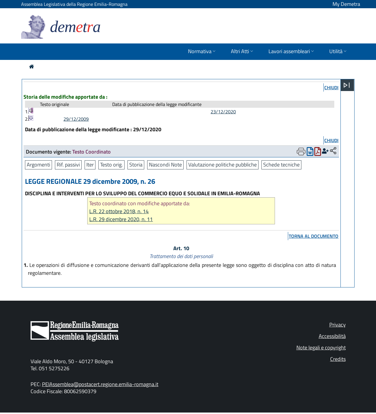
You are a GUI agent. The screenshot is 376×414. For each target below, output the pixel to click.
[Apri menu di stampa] (301, 151)
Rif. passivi (68, 165)
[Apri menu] (346, 85)
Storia (135, 165)
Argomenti (38, 165)
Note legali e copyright (321, 347)
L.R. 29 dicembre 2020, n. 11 (121, 219)
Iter (90, 165)
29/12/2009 (76, 118)
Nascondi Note (165, 165)
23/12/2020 (223, 111)
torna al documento (313, 236)
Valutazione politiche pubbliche (222, 165)
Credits (338, 359)
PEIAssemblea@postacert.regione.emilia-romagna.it (100, 384)
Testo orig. (111, 165)
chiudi (331, 87)
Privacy (337, 325)
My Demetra (346, 4)
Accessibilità (332, 336)
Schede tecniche (281, 165)
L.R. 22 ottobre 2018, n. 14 (119, 211)
